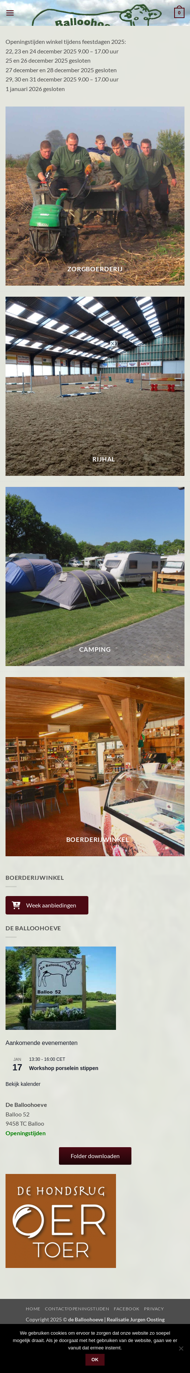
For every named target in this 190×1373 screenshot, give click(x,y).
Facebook (127, 1308)
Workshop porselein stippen (63, 1068)
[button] (10, 13)
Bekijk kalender (23, 1084)
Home (33, 1308)
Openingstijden (26, 1132)
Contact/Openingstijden (77, 1308)
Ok (95, 1359)
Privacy (154, 1308)
